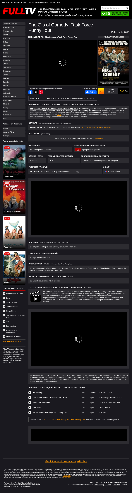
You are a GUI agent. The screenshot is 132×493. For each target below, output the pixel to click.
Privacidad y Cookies (103, 485)
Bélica (5, 49)
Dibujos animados (9, 97)
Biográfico (7, 57)
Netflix (5, 128)
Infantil (5, 86)
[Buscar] (115, 8)
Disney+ (6, 136)
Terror (5, 75)
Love (8, 298)
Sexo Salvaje (11, 302)
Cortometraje (8, 31)
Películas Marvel (33, 2)
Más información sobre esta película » (66, 461)
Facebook (91, 92)
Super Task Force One (41, 402)
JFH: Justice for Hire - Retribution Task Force (49, 398)
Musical (6, 104)
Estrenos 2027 (22, 2)
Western (6, 78)
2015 (59, 115)
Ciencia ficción (8, 27)
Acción (5, 35)
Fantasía (6, 89)
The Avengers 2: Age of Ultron (15, 316)
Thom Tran (86, 127)
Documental (7, 100)
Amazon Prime (8, 132)
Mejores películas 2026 (9, 2)
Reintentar (99, 138)
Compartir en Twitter (36, 92)
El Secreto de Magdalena (11, 331)
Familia (6, 82)
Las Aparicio (11, 326)
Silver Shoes (11, 311)
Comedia (6, 60)
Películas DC (44, 2)
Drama (5, 53)
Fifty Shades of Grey (14, 294)
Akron (8, 322)
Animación (7, 93)
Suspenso (7, 67)
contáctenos (67, 476)
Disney (5, 108)
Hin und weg (37, 393)
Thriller (5, 64)
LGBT (5, 118)
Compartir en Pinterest (41, 92)
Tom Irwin (107, 127)
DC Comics (7, 115)
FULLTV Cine (95, 483)
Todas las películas (10, 24)
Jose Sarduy (97, 127)
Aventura (6, 46)
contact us (66, 477)
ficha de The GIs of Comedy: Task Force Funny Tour (64, 419)
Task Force (36, 407)
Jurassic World (12, 307)
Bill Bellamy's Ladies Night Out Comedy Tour (49, 412)
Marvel (5, 111)
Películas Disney (55, 2)
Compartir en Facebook (30, 92)
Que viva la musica (14, 337)
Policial (5, 42)
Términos (116, 485)
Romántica (7, 71)
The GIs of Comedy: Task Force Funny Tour (59, 37)
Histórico (6, 38)
